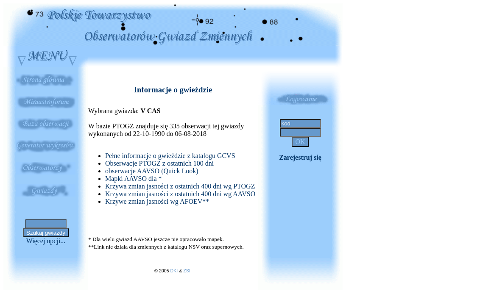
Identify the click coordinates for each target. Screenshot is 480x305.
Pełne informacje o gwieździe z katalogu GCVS (170, 155)
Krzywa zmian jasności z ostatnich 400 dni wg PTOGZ (180, 186)
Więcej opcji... (46, 240)
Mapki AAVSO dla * (133, 178)
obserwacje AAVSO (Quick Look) (151, 171)
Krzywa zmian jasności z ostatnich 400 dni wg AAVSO (180, 193)
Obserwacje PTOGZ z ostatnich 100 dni (159, 163)
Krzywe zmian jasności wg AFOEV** (157, 201)
